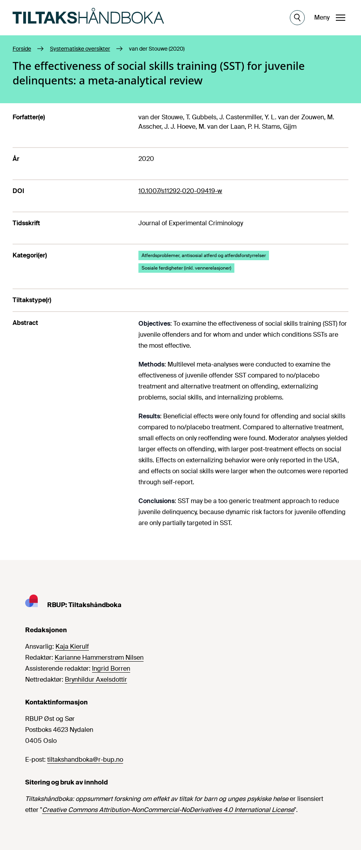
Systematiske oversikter (80, 48)
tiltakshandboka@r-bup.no (85, 759)
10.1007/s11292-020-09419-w (180, 191)
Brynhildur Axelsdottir (96, 679)
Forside (22, 48)
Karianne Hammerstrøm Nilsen (99, 657)
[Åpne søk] (297, 17)
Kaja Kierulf (72, 646)
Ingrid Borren (111, 668)
